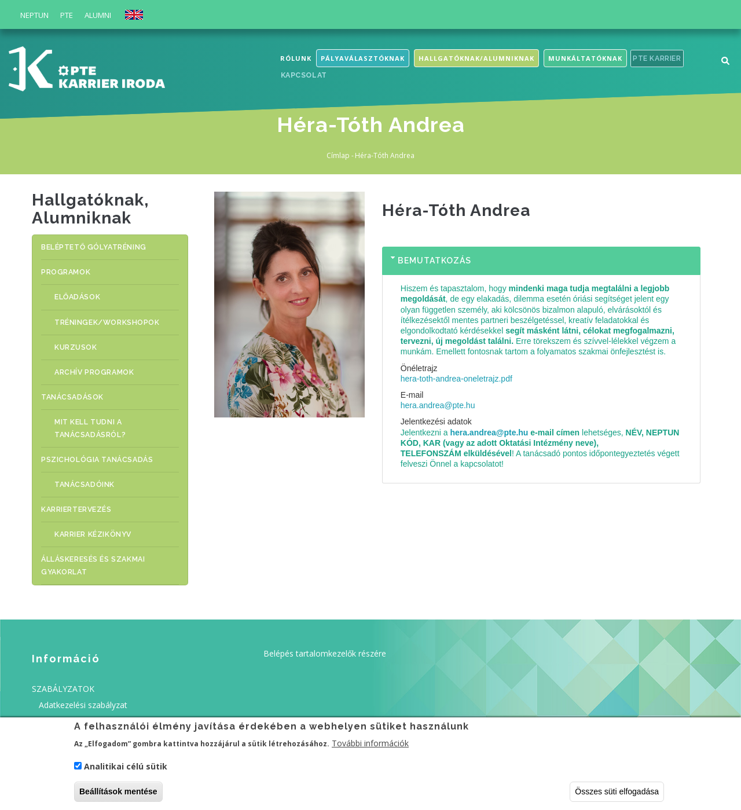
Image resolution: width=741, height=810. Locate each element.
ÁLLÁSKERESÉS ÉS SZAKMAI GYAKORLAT (94, 547)
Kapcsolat (305, 76)
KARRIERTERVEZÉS (77, 494)
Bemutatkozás (434, 260)
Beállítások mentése (118, 794)
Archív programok (103, 364)
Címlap (338, 155)
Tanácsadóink (94, 470)
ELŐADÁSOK (86, 294)
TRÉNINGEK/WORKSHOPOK (117, 317)
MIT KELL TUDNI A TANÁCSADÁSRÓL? (99, 417)
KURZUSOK (86, 340)
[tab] (541, 261)
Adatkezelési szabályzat (83, 684)
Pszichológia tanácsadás (96, 446)
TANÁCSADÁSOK (71, 388)
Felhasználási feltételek (82, 700)
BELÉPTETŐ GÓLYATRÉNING (94, 246)
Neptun (34, 15)
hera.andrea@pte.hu (438, 405)
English (134, 15)
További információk (370, 746)
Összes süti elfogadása (617, 794)
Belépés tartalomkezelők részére (324, 633)
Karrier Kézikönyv (103, 518)
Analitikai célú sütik (125, 769)
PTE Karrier (659, 59)
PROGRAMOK (65, 270)
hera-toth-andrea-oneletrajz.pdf (456, 378)
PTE (66, 15)
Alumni (98, 15)
